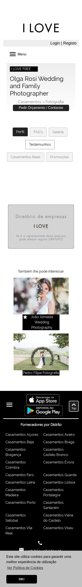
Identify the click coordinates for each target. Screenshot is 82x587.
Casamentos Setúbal (15, 518)
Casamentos (29, 101)
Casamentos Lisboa (59, 482)
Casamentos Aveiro (59, 435)
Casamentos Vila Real (18, 530)
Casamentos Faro (19, 475)
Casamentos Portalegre (53, 492)
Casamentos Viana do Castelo (58, 518)
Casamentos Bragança (15, 452)
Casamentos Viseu (58, 528)
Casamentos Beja (19, 442)
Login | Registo (63, 43)
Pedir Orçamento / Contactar (41, 108)
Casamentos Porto (20, 502)
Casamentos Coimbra (15, 465)
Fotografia (54, 101)
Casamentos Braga (58, 442)
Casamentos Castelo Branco (55, 452)
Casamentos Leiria (20, 482)
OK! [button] (21, 579)
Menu (17, 53)
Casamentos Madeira (15, 492)
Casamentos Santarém (53, 505)
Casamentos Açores (21, 435)
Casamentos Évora (58, 462)
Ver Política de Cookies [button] (25, 568)
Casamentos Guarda (60, 475)
